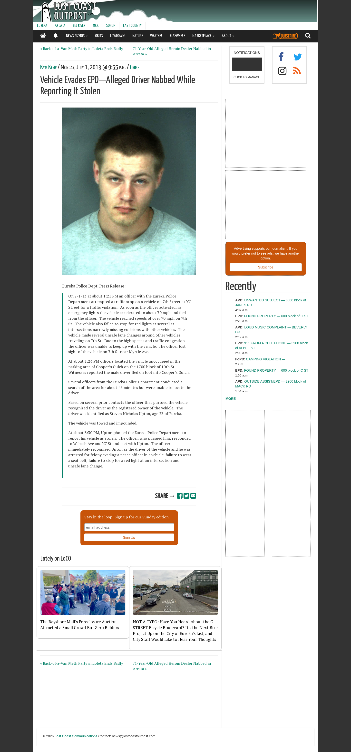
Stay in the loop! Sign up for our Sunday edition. (127, 517)
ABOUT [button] (228, 36)
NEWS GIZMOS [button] (77, 36)
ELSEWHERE (177, 36)
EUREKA (42, 26)
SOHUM (111, 26)
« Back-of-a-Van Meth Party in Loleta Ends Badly (81, 48)
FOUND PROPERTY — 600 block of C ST (276, 316)
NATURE (137, 36)
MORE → (232, 399)
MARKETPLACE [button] (203, 36)
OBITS (99, 36)
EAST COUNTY (132, 26)
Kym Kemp (48, 67)
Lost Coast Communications (76, 736)
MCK (95, 26)
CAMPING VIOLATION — (265, 359)
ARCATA (60, 26)
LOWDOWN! (117, 36)
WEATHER (156, 36)
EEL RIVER (79, 26)
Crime (134, 67)
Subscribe (265, 267)
